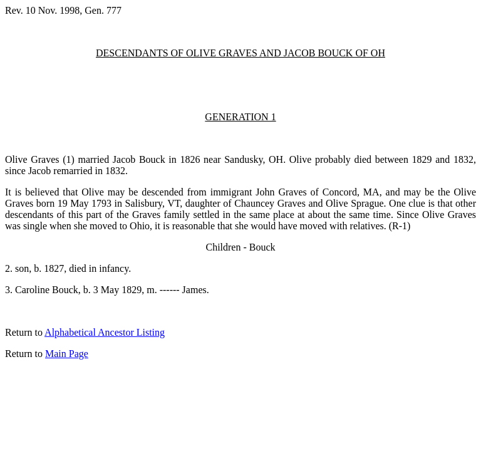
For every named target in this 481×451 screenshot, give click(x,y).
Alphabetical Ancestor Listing (104, 332)
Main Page (66, 353)
